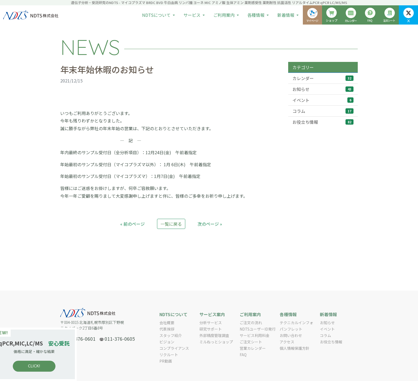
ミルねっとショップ (216, 341)
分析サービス (210, 322)
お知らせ (322, 89)
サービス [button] (192, 15)
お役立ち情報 (322, 122)
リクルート (168, 354)
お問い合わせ (291, 335)
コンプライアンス (174, 348)
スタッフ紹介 (170, 335)
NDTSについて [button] (157, 15)
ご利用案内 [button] (224, 15)
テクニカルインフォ (296, 322)
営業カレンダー (253, 348)
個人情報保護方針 (295, 348)
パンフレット (291, 329)
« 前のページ (132, 224)
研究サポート (210, 329)
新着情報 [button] (286, 15)
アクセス (287, 341)
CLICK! (43, 365)
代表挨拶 (166, 329)
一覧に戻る (171, 224)
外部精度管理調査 (214, 335)
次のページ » (210, 224)
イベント (322, 100)
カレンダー (322, 78)
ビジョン (166, 341)
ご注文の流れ (251, 322)
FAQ (243, 354)
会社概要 (166, 322)
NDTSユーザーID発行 (258, 329)
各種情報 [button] (256, 15)
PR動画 (165, 361)
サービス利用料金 (255, 335)
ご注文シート (251, 341)
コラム (322, 111)
